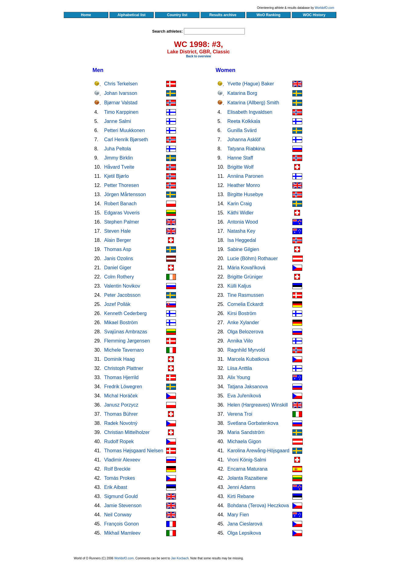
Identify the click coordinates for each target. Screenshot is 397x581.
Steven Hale (117, 231)
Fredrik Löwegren (123, 386)
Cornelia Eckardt (245, 304)
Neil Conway (117, 514)
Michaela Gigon (244, 441)
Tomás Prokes (119, 478)
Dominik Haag (119, 359)
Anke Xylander (243, 322)
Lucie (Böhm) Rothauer (252, 258)
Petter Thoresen (121, 185)
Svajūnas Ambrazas (125, 331)
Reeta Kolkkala (243, 121)
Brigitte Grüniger (245, 276)
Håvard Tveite (119, 167)
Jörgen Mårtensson (125, 194)
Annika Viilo (240, 340)
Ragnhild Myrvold (246, 350)
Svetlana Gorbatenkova (252, 423)
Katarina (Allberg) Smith (253, 102)
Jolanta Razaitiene (247, 478)
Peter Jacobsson (122, 295)
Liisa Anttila (239, 368)
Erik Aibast (115, 487)
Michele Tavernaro (124, 350)
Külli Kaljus (239, 286)
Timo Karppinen (121, 112)
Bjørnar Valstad (120, 102)
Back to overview (198, 56)
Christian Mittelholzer (126, 432)
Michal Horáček (121, 395)
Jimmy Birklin (118, 157)
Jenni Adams (241, 487)
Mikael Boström (121, 322)
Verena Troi (239, 414)
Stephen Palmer (121, 221)
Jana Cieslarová (245, 523)
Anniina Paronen (245, 176)
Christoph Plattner (123, 368)
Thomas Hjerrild (121, 377)
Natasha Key (241, 231)
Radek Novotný (120, 423)
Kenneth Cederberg (125, 313)
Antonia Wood (242, 221)
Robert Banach (120, 203)
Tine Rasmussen (245, 295)
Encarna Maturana (247, 469)
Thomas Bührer (121, 414)
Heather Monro (243, 185)
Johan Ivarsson (120, 93)
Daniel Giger (117, 267)
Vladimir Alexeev (122, 459)
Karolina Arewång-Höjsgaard (258, 450)
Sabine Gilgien (243, 249)
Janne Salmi (117, 121)
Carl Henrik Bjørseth (126, 139)
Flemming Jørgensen (127, 340)
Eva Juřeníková (244, 395)
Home (86, 15)
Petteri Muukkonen (124, 130)
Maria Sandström (246, 432)
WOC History (314, 15)
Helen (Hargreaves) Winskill (257, 404)
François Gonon (121, 523)
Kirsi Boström (241, 313)
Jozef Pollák (117, 304)
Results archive (222, 15)
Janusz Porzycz (121, 404)
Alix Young (238, 377)
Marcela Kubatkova (248, 359)
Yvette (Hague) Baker (250, 83)
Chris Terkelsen (121, 83)
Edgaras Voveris (122, 212)
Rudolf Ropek (119, 441)
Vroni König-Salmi (246, 459)
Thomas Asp (117, 249)
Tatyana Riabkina (246, 148)
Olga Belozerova (245, 331)
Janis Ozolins (118, 258)
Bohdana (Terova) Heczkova (258, 505)
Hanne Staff (240, 157)
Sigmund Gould (121, 496)
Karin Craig (239, 203)
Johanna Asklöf (244, 139)
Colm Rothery (119, 276)
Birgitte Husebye (245, 194)
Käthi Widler (240, 212)
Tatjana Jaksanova (247, 386)
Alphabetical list (132, 15)
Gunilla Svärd (242, 130)
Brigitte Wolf (240, 167)
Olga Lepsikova (244, 533)
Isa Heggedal (241, 240)
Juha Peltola (117, 148)
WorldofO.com (324, 7)
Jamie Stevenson (122, 505)
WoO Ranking (269, 15)
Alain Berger (117, 240)
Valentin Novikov (122, 286)
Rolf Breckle (117, 469)
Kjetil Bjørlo (116, 176)
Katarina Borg (242, 93)
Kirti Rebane (240, 496)
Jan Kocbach (180, 558)
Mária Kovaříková (246, 267)
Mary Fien (238, 514)
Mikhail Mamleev (122, 533)
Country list (177, 15)
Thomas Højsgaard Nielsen (133, 450)
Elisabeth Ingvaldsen (250, 112)
